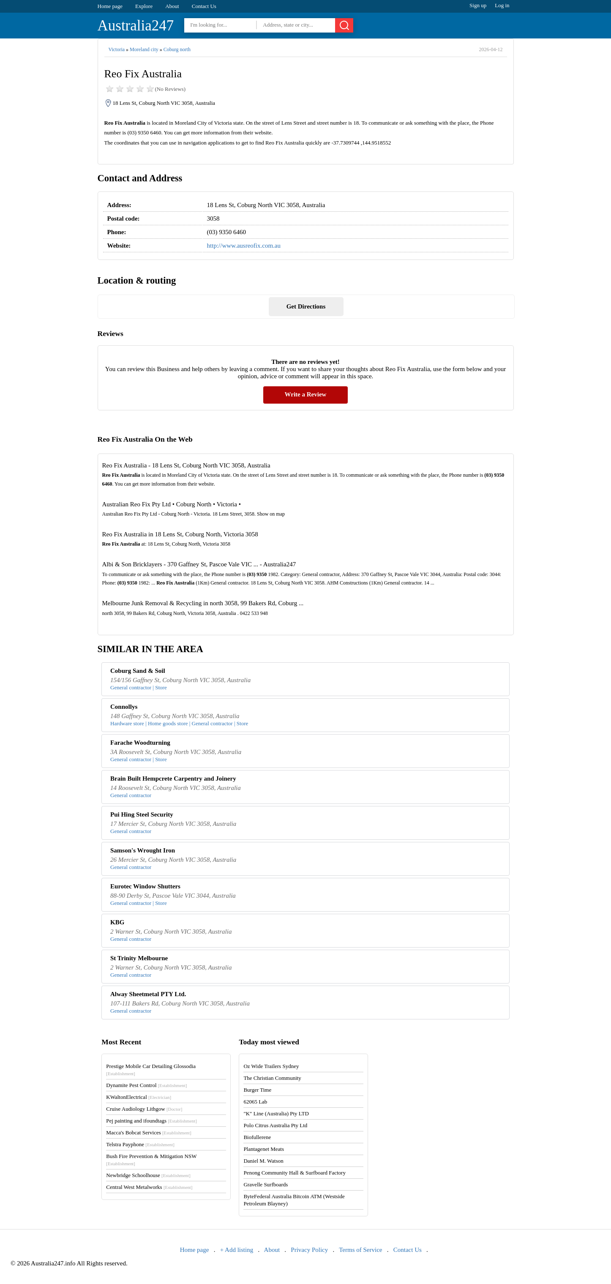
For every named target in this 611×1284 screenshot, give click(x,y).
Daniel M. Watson (263, 1161)
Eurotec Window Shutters (145, 886)
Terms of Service (360, 1249)
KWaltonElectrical (138, 1097)
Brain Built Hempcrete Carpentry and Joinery (173, 778)
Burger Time (257, 1090)
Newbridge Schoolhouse (148, 1175)
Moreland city (144, 49)
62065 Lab (255, 1101)
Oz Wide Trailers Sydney (271, 1066)
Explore (144, 6)
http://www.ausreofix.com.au (244, 245)
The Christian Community (272, 1078)
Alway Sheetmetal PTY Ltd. (148, 994)
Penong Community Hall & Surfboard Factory (294, 1172)
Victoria (117, 49)
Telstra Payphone (140, 1144)
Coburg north (177, 49)
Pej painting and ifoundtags (151, 1120)
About (172, 6)
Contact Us (204, 6)
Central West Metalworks (149, 1187)
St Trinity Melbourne (139, 958)
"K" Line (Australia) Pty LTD (276, 1113)
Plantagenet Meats (263, 1149)
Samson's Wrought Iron (142, 850)
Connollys (123, 706)
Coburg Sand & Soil (137, 670)
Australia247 (136, 25)
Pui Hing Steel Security (141, 814)
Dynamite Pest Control (146, 1085)
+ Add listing (236, 1249)
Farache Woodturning (140, 742)
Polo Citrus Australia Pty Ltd (275, 1125)
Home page (110, 6)
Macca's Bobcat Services (148, 1132)
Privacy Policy (309, 1249)
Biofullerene (257, 1137)
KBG (117, 922)
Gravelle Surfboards (265, 1184)
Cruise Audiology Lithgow (144, 1109)
